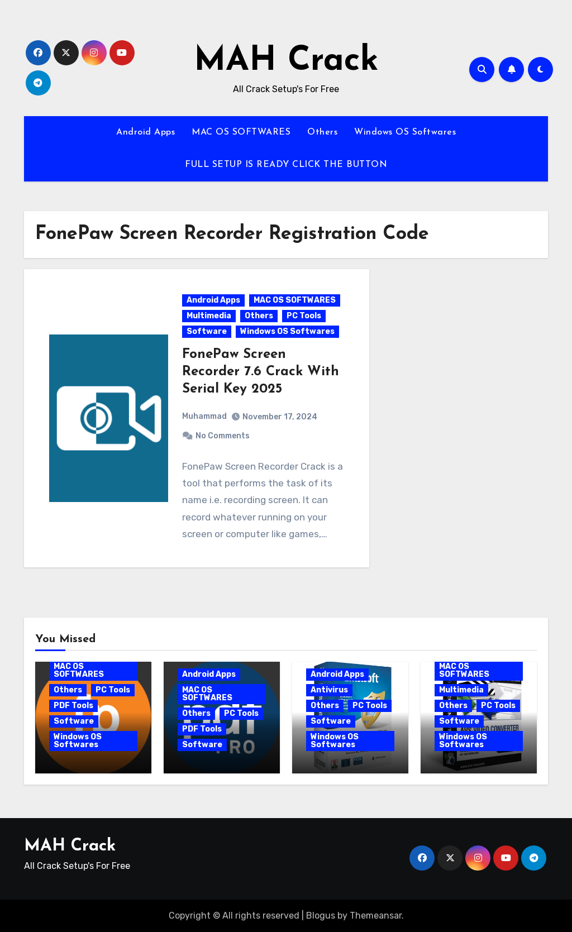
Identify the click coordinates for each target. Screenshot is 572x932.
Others (322, 132)
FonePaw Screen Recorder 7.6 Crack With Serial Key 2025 (260, 372)
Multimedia (209, 316)
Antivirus (329, 690)
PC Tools (304, 316)
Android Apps (145, 132)
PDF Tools (73, 705)
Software (207, 331)
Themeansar (376, 915)
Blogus (320, 915)
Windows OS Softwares (405, 132)
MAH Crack (286, 61)
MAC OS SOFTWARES (241, 132)
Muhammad (204, 416)
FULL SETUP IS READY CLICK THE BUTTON (286, 164)
